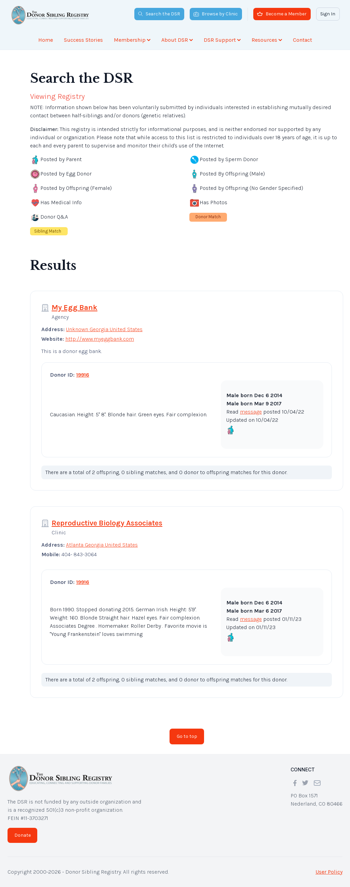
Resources (267, 40)
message (251, 411)
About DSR (177, 40)
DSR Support (222, 40)
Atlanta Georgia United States (102, 545)
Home (45, 40)
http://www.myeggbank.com (99, 339)
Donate (22, 835)
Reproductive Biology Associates (107, 523)
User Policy (328, 872)
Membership (132, 40)
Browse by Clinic (215, 14)
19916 (82, 374)
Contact (302, 40)
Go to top (187, 736)
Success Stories (83, 40)
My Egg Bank (74, 307)
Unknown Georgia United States (104, 329)
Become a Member (282, 14)
